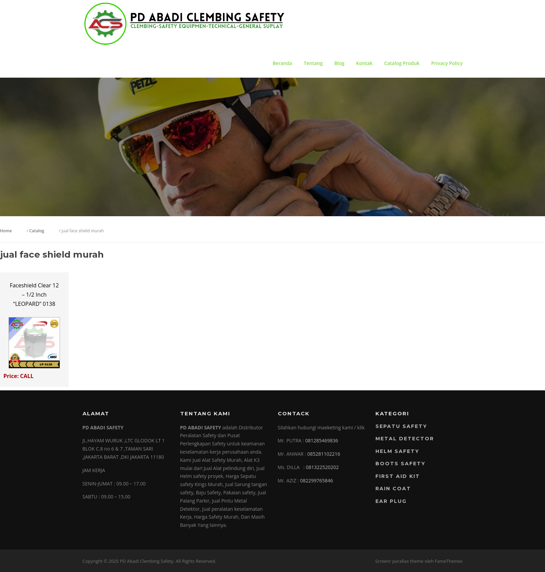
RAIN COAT (393, 488)
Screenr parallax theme (399, 561)
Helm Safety (397, 451)
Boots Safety (400, 463)
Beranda (282, 63)
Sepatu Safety (401, 426)
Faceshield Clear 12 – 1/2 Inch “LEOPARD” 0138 (34, 295)
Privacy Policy (447, 63)
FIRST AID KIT (397, 476)
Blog (339, 63)
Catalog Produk (402, 63)
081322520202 (322, 467)
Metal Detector (404, 439)
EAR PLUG (391, 501)
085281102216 (323, 454)
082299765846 (316, 480)
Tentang (313, 63)
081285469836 (321, 440)
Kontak (364, 63)
